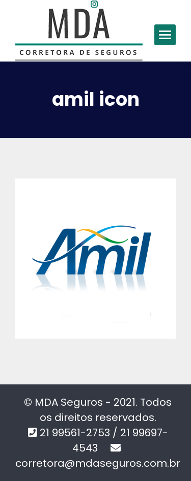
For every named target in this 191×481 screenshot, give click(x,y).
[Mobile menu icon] (165, 34)
